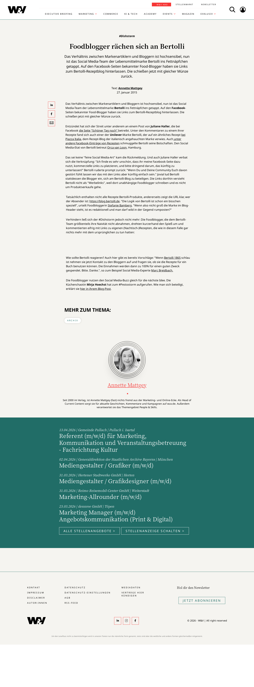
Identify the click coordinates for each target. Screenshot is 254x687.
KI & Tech (131, 14)
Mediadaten (131, 587)
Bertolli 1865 (172, 258)
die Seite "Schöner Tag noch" (98, 130)
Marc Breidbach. (162, 270)
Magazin (188, 14)
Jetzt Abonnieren (202, 600)
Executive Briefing (58, 14)
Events (168, 14)
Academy (150, 14)
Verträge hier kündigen (133, 594)
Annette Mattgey (130, 88)
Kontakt (33, 587)
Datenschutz (75, 587)
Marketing (86, 14)
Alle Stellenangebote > (89, 531)
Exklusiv (207, 14)
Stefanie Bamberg (120, 205)
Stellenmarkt (184, 4)
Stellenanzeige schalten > (155, 531)
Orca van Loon (117, 147)
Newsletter (208, 4)
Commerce (110, 14)
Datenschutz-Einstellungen (88, 592)
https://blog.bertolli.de (104, 201)
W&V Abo (162, 4)
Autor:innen (37, 602)
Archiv (72, 320)
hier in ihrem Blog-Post (95, 289)
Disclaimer (36, 597)
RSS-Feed (71, 602)
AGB (68, 597)
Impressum (35, 592)
